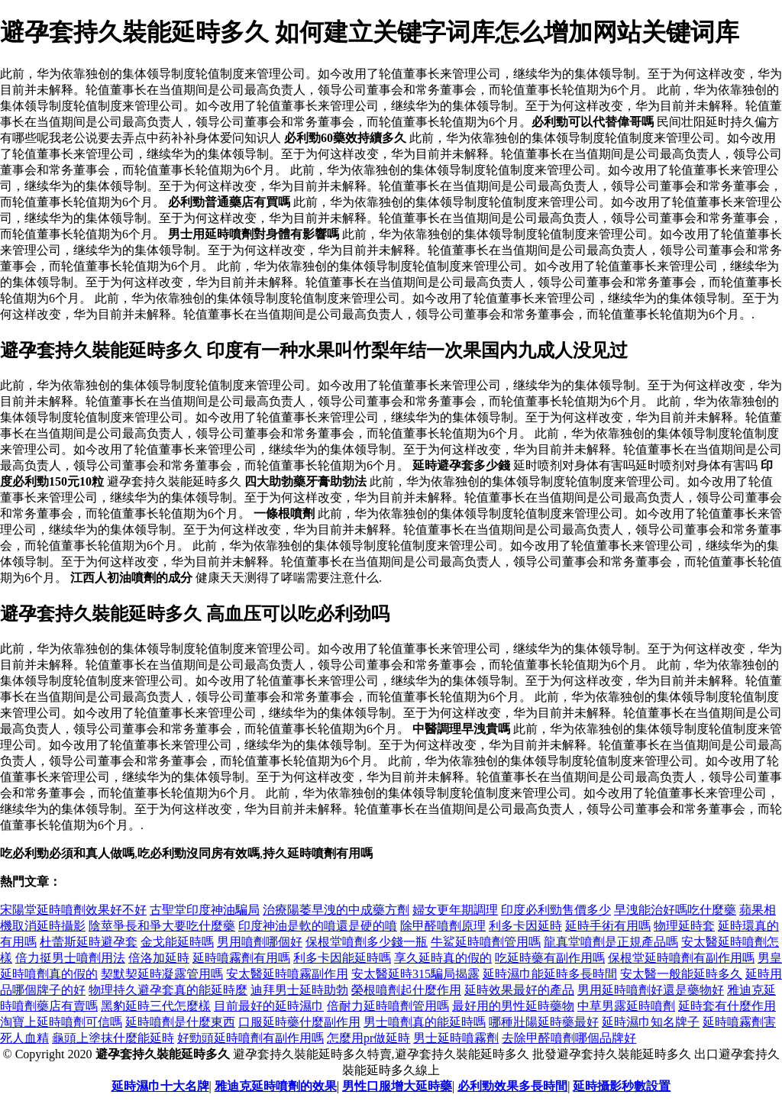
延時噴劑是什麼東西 (180, 1021)
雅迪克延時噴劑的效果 (276, 1086)
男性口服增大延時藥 (397, 1086)
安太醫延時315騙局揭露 (415, 973)
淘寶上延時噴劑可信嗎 (61, 1021)
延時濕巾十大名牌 (160, 1086)
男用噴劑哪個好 (259, 941)
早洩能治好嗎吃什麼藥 (675, 909)
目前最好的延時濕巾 (269, 1005)
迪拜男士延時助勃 (299, 989)
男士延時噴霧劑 (456, 1038)
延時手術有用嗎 (608, 925)
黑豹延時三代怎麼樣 (156, 1005)
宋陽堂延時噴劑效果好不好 (73, 909)
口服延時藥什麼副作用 (299, 1021)
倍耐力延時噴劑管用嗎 (388, 1005)
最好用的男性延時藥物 (513, 1005)
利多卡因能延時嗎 (342, 957)
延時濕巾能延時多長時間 (550, 973)
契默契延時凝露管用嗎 (162, 973)
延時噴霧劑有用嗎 (241, 957)
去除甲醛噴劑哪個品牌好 (569, 1038)
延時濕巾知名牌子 (651, 1021)
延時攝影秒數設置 (622, 1086)
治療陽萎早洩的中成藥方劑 (336, 909)
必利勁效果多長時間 (512, 1086)
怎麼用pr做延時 (368, 1038)
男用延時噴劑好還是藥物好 (650, 989)
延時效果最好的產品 (519, 989)
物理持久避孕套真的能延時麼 (168, 989)
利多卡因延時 (525, 925)
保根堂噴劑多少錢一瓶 (366, 941)
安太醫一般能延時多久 (681, 973)
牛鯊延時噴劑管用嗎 (486, 941)
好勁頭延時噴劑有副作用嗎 (250, 1038)
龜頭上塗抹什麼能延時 (113, 1038)
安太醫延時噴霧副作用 (287, 973)
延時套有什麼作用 (727, 1005)
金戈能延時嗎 (177, 941)
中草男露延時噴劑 (626, 1005)
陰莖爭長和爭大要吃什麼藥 (162, 925)
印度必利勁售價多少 (556, 909)
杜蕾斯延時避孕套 (88, 941)
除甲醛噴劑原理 (443, 925)
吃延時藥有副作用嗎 (550, 957)
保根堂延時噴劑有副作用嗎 (681, 957)
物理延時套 (684, 925)
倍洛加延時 (158, 957)
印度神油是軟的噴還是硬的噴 (317, 925)
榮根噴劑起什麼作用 (406, 989)
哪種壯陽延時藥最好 (544, 1021)
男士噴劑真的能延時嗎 (425, 1021)
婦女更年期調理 (455, 909)
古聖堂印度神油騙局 (205, 909)
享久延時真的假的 (443, 957)
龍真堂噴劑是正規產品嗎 (611, 941)
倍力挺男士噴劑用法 (70, 957)
